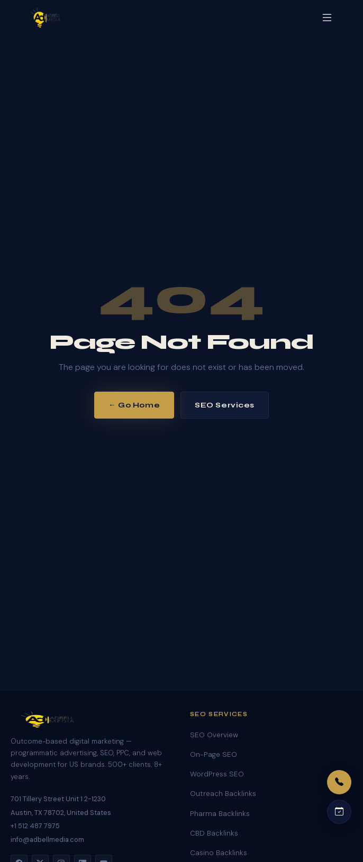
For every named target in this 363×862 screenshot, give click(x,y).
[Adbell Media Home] (45, 18)
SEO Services (225, 405)
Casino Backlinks (218, 852)
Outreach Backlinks (223, 793)
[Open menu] (327, 18)
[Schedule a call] (339, 812)
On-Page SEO (213, 754)
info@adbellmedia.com (47, 839)
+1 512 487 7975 (35, 825)
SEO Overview (214, 734)
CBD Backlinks (214, 833)
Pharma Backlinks (220, 813)
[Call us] (339, 782)
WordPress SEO (217, 774)
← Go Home (134, 405)
